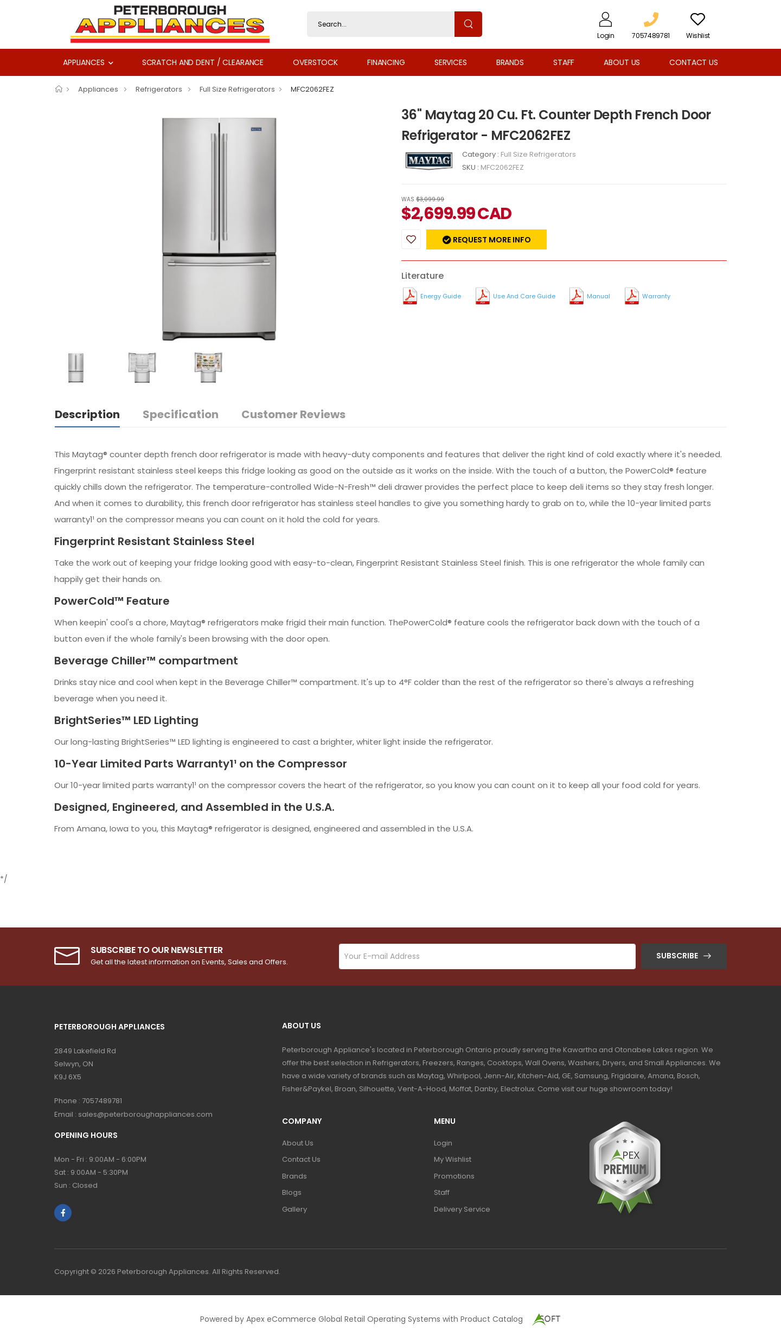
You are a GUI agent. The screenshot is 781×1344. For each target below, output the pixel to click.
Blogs (292, 1192)
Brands (510, 62)
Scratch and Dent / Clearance (203, 62)
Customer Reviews (293, 414)
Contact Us (693, 62)
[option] (219, 228)
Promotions (454, 1176)
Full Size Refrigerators (237, 89)
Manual (598, 296)
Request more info (491, 239)
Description (87, 414)
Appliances (84, 62)
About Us (622, 62)
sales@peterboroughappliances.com (145, 1114)
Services (450, 62)
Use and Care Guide (524, 296)
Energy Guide (440, 296)
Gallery (294, 1209)
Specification (181, 414)
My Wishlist (452, 1159)
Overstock (315, 62)
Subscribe (677, 955)
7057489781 (102, 1101)
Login (443, 1143)
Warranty (656, 296)
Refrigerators (160, 89)
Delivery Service (462, 1209)
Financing (386, 62)
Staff (563, 62)
